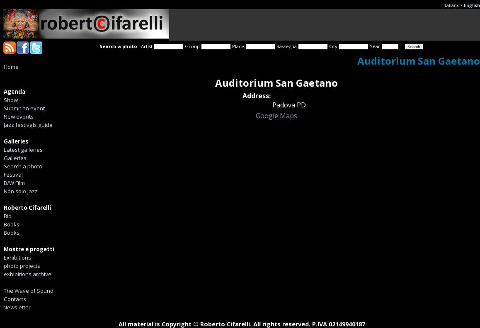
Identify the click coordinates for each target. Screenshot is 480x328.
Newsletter (17, 307)
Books (11, 224)
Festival (13, 174)
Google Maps (276, 115)
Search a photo (23, 166)
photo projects (22, 266)
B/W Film (14, 183)
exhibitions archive (27, 274)
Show (11, 100)
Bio (8, 216)
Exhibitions (17, 257)
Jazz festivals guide (28, 125)
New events (19, 116)
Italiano (452, 5)
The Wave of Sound (28, 290)
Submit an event (24, 108)
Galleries (15, 158)
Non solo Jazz (21, 191)
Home (11, 66)
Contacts (15, 299)
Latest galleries (23, 149)
